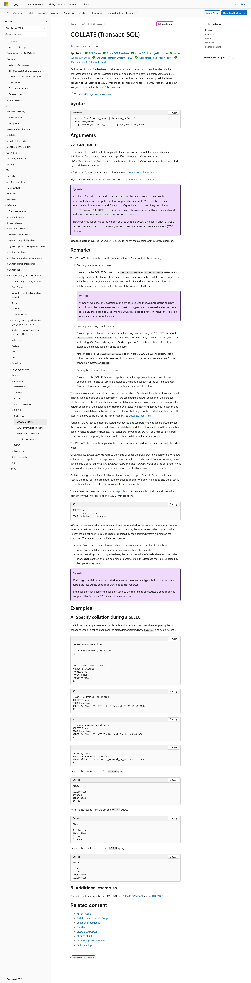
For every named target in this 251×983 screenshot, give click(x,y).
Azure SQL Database (118, 53)
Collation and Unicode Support (94, 918)
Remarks (209, 38)
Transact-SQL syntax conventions (92, 94)
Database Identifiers (140, 415)
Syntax (208, 29)
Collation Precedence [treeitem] (27, 439)
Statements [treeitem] (19, 386)
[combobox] (25, 28)
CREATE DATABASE (133, 896)
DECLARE (91, 940)
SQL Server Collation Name (138, 179)
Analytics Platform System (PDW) (114, 57)
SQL (84, 23)
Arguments (210, 34)
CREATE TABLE (84, 936)
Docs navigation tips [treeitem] (16, 47)
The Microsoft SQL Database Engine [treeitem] (26, 70)
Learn (74, 23)
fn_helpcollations (121, 491)
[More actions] (178, 24)
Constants (82, 927)
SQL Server (96, 23)
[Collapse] (46, 21)
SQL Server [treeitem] (11, 41)
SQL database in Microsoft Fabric (88, 62)
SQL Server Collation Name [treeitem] (30, 427)
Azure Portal (212, 12)
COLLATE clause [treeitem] (25, 421)
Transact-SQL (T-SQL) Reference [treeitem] (27, 281)
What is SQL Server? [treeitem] (19, 64)
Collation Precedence (88, 922)
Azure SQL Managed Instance (151, 53)
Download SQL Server (234, 12)
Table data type (85, 945)
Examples (209, 42)
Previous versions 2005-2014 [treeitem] (20, 53)
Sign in (243, 4)
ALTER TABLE (156, 896)
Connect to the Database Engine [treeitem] (25, 76)
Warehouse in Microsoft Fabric (156, 57)
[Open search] (236, 4)
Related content (213, 46)
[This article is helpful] (229, 58)
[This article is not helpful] (233, 58)
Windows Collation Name (143, 172)
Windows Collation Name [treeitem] (29, 433)
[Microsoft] (6, 4)
